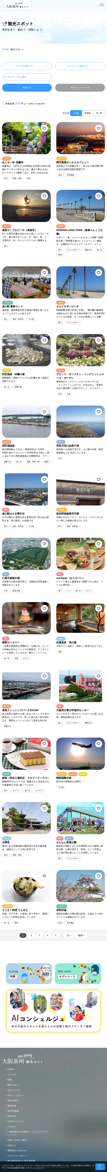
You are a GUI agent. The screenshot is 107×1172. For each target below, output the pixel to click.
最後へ (81, 935)
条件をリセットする (80, 87)
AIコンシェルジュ (16, 1095)
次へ (69, 935)
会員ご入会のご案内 (17, 1140)
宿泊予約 (12, 1116)
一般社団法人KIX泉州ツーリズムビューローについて (28, 1133)
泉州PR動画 (13, 1111)
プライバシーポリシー (18, 1156)
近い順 (99, 113)
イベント (12, 1074)
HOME (5, 49)
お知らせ (12, 1145)
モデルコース (14, 1090)
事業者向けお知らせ (17, 1150)
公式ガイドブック (16, 1121)
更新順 (87, 113)
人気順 (76, 113)
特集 (10, 1079)
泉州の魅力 (13, 1100)
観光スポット (14, 1085)
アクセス (12, 1126)
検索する (27, 87)
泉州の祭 (12, 1106)
